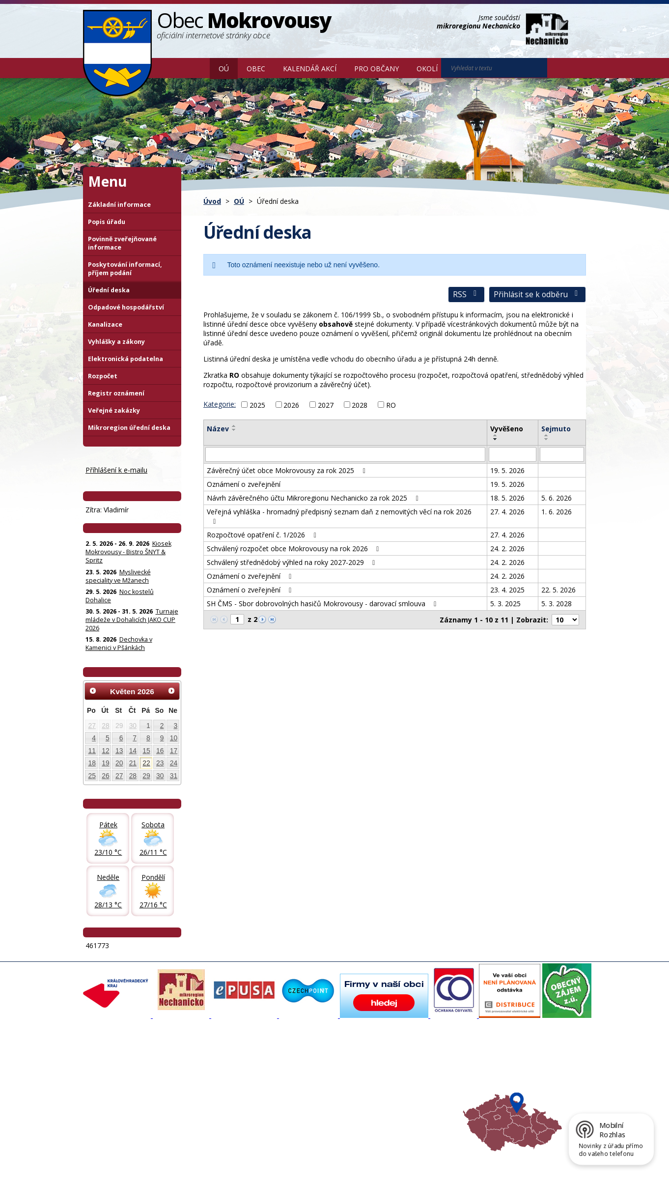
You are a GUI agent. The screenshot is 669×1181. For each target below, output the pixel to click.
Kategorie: (219, 404)
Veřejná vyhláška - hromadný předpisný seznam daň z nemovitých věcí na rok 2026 (339, 516)
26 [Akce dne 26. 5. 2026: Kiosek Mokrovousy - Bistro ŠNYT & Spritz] (105, 776)
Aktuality (194, 1064)
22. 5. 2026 (558, 589)
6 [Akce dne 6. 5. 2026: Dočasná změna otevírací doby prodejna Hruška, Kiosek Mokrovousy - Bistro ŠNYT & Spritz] (121, 738)
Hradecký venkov (393, 1090)
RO (391, 404)
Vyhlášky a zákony (116, 341)
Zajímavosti (198, 1099)
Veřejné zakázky (114, 410)
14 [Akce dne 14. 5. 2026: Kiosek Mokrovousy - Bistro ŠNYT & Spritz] (133, 751)
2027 (326, 404)
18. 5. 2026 (507, 498)
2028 (359, 404)
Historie (192, 1090)
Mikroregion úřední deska (129, 427)
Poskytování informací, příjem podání (125, 268)
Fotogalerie (198, 1073)
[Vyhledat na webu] (494, 68)
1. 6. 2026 (556, 511)
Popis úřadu (106, 222)
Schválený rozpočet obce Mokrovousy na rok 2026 (294, 548)
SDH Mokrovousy (207, 1108)
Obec (256, 68)
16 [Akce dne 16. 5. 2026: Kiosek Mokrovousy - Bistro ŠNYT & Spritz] (160, 751)
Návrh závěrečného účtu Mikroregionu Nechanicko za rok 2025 (314, 498)
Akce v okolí (384, 1064)
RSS (466, 294)
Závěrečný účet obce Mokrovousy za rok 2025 (287, 470)
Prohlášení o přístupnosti (308, 1157)
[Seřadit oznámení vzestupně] (234, 426)
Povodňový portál (300, 1073)
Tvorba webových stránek (161, 1166)
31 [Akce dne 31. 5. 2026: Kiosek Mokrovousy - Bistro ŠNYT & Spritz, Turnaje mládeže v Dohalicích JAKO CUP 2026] (173, 776)
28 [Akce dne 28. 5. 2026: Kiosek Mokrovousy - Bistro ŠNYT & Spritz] (133, 776)
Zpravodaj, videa (206, 1081)
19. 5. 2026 (507, 470)
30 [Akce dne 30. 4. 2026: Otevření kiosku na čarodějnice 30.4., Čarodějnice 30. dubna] (133, 726)
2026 (291, 404)
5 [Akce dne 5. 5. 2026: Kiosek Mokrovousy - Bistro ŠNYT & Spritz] (108, 738)
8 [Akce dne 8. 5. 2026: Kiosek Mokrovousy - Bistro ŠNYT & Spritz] (148, 738)
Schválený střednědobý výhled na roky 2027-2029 (292, 562)
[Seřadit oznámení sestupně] (234, 430)
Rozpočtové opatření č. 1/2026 (263, 534)
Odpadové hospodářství (126, 307)
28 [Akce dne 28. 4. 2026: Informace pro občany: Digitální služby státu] (105, 726)
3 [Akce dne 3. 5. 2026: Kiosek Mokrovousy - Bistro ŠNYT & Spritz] (176, 726)
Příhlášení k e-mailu (116, 470)
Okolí (427, 68)
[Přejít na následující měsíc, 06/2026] (171, 691)
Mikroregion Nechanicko (403, 1081)
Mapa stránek (247, 1157)
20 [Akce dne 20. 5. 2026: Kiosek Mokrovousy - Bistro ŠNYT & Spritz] (119, 763)
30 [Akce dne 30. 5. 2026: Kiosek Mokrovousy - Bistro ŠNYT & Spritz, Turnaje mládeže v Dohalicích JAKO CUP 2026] (160, 776)
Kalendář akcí (309, 68)
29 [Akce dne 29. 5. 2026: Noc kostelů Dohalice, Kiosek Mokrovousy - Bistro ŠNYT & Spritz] (146, 776)
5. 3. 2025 (505, 603)
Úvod (195, 68)
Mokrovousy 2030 (301, 1081)
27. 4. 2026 (507, 511)
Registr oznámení (116, 393)
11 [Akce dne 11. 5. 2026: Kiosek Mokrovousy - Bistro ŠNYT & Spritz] (92, 751)
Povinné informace (116, 1081)
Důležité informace (302, 1090)
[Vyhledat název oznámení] (345, 454)
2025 (257, 404)
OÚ (224, 68)
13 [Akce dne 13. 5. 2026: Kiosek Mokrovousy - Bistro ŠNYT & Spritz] (119, 751)
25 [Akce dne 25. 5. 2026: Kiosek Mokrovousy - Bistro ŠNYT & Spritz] (92, 776)
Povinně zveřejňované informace (122, 243)
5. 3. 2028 (556, 603)
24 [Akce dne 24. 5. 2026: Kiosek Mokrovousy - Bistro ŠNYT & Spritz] (173, 763)
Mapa (376, 1108)
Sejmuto (556, 428)
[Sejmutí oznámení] (562, 454)
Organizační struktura (120, 1073)
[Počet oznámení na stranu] (565, 619)
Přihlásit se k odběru (537, 294)
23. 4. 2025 (507, 589)
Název (218, 428)
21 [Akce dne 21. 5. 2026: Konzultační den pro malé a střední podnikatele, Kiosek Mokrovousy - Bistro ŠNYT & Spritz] (133, 763)
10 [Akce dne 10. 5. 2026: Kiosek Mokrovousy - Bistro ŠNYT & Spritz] (173, 738)
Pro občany (376, 68)
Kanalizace (105, 324)
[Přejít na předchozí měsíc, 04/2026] (93, 691)
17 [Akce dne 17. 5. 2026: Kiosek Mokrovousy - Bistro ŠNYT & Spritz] (173, 751)
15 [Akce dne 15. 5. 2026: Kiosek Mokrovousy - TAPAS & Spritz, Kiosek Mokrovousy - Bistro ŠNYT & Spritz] (146, 751)
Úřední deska (109, 290)
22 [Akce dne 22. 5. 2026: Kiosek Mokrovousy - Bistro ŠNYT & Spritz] (146, 763)
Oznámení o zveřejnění (243, 484)
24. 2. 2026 (507, 548)
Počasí (377, 1099)
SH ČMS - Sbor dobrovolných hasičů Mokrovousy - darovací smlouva (323, 603)
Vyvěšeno (506, 428)
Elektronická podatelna (125, 359)
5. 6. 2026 (556, 498)
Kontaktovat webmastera (185, 1157)
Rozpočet (102, 376)
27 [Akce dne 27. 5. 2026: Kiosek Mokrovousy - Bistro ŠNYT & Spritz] (119, 776)
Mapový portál (295, 1064)
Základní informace (119, 204)
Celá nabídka (108, 1108)
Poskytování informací (121, 1090)
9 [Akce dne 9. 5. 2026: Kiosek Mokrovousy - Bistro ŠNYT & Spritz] (162, 738)
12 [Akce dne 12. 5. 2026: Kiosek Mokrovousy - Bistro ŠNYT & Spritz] (105, 751)
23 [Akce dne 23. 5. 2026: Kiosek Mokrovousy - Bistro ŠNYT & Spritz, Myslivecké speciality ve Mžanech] (160, 763)
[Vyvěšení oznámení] (512, 454)
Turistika (380, 1073)
